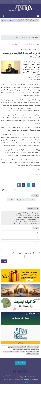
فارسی (38, 2)
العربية (35, 2)
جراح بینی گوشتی (14, 351)
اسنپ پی (5, 351)
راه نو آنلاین (30, 347)
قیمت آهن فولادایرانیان (32, 351)
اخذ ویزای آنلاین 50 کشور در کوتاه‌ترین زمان (27, 221)
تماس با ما (21, 2)
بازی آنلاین (23, 347)
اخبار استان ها (26, 37)
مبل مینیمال (26, 349)
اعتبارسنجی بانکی (17, 349)
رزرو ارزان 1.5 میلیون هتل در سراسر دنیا (27, 215)
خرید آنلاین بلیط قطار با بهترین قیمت (28, 217)
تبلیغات (13, 2)
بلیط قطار (29, 354)
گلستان (17, 37)
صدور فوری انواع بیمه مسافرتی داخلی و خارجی (26, 223)
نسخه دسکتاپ (20, 363)
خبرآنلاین (20, 8)
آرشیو (10, 2)
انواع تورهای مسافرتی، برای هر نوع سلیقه (27, 219)
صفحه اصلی (34, 37)
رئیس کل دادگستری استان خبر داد (30, 50)
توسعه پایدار (20, 200)
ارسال (4, 261)
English (30, 2)
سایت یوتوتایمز (35, 349)
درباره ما (16, 2)
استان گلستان (30, 200)
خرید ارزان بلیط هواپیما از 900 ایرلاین (28, 213)
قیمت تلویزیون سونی (14, 347)
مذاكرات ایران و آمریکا (31, 20)
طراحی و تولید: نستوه (22, 382)
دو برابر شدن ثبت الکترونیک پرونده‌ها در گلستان (21, 55)
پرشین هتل (35, 354)
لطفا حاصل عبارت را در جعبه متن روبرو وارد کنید (26, 253)
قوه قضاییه (11, 200)
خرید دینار (22, 351)
